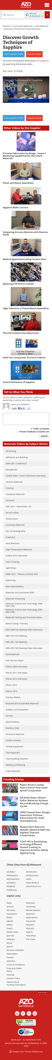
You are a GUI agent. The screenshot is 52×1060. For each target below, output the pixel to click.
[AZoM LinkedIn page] (17, 1013)
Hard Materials (42, 26)
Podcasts (30, 928)
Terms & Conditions (16, 964)
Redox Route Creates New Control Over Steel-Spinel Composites (34, 787)
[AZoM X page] (29, 1013)
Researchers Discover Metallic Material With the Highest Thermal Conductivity (35, 831)
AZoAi (28, 879)
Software (11, 939)
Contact (10, 957)
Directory (11, 910)
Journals (10, 935)
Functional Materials (23, 26)
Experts (29, 932)
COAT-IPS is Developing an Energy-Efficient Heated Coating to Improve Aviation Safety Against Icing (34, 847)
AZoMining (12, 890)
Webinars (30, 903)
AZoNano (11, 871)
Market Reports (33, 910)
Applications (32, 917)
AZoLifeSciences (33, 886)
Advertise (11, 961)
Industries (30, 921)
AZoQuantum (32, 875)
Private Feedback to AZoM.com (34, 431)
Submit (44, 436)
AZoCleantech (13, 879)
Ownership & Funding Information (16, 983)
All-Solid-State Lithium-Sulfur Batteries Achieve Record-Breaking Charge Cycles (34, 802)
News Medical (32, 882)
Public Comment (41, 428)
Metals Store (12, 932)
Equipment (12, 913)
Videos (10, 924)
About (9, 943)
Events (10, 928)
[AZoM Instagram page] (35, 1013)
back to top (43, 992)
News (9, 903)
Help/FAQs (31, 935)
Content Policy (13, 978)
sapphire (44, 60)
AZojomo (30, 924)
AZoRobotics (12, 875)
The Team (30, 939)
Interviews (31, 906)
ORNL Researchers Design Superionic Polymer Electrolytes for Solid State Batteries (35, 816)
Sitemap (10, 974)
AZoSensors (31, 871)
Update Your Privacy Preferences (26, 1051)
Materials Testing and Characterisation (22, 29)
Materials (30, 913)
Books (9, 917)
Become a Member (15, 950)
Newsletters (12, 953)
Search (10, 946)
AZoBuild (11, 886)
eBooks (10, 921)
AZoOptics (11, 882)
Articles (10, 906)
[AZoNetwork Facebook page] (23, 1013)
